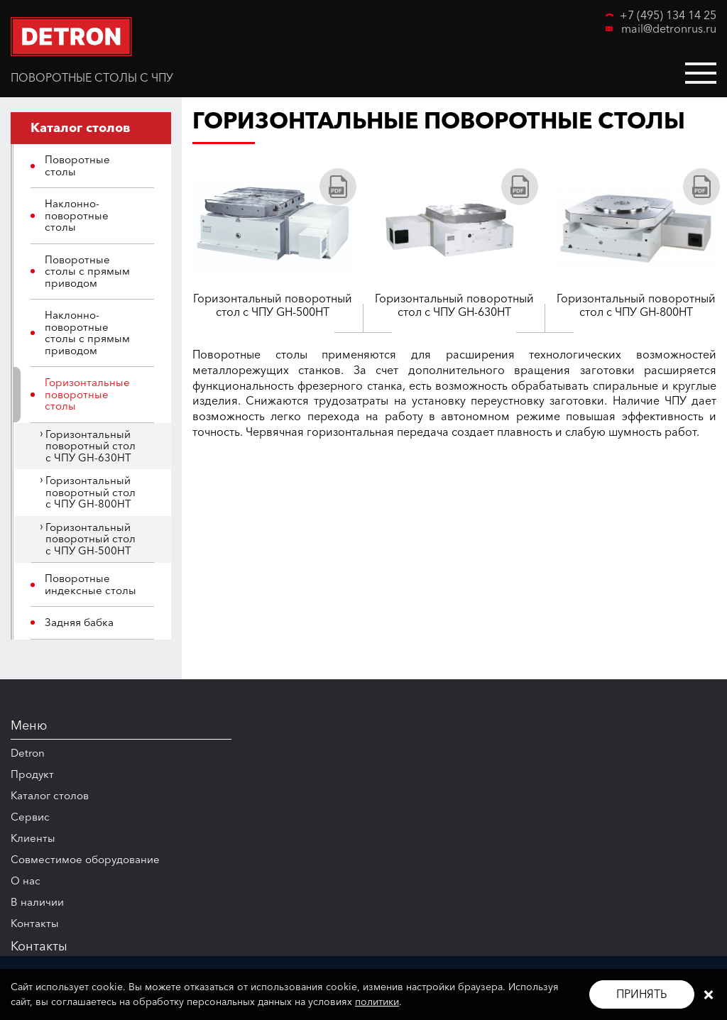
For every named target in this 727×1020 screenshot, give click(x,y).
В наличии (37, 902)
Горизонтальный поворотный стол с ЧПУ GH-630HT (90, 445)
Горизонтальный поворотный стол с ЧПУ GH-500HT (90, 538)
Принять (641, 994)
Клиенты (33, 838)
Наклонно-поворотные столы (77, 215)
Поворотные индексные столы (90, 584)
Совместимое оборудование (85, 859)
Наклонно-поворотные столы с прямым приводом (87, 332)
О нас (25, 880)
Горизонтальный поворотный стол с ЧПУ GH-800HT (90, 491)
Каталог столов (50, 795)
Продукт (32, 774)
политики (377, 1001)
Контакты (35, 923)
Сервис (30, 816)
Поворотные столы (77, 165)
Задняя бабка (79, 622)
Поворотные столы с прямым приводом (87, 271)
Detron (28, 752)
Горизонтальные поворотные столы (87, 393)
